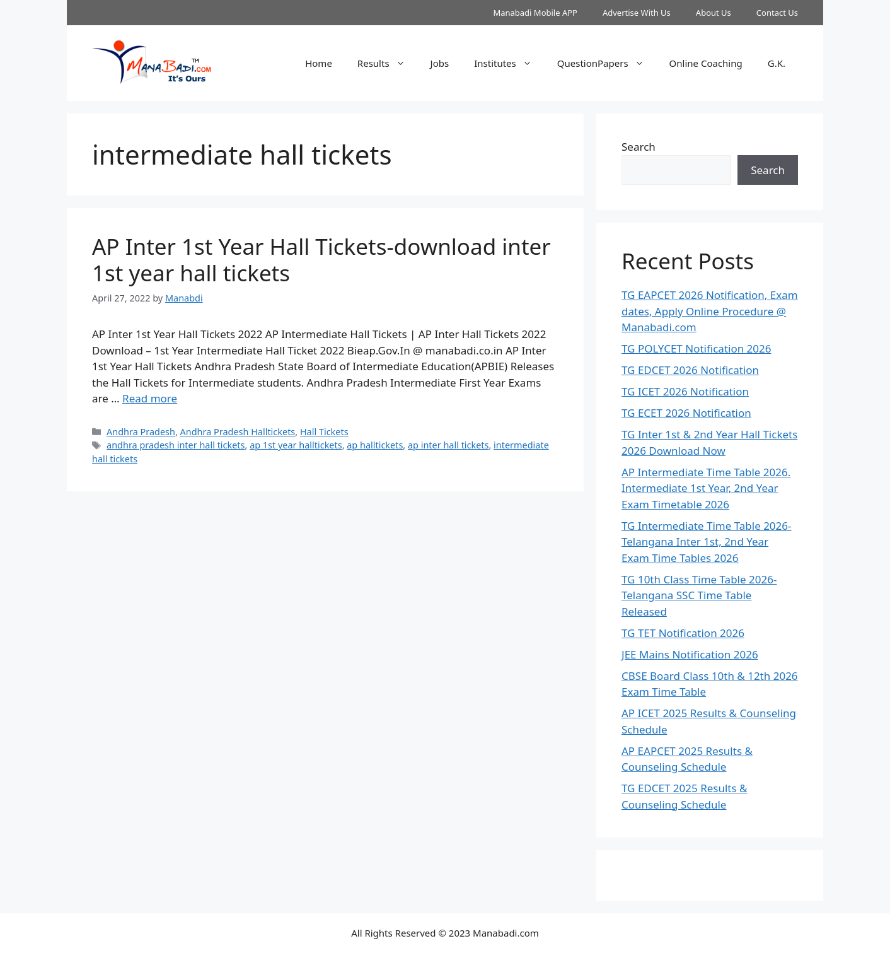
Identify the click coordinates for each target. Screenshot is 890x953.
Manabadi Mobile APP (535, 12)
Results (387, 63)
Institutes (509, 63)
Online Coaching (706, 63)
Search (638, 146)
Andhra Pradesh (141, 432)
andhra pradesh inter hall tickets (176, 445)
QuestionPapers (607, 63)
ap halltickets (375, 445)
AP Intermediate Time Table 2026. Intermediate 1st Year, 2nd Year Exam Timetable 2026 (705, 488)
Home (318, 63)
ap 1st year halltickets (296, 445)
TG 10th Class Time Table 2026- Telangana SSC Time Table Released (699, 595)
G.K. (776, 63)
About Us (713, 12)
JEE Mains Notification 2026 (689, 654)
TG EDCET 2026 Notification (690, 370)
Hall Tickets (324, 432)
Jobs (440, 63)
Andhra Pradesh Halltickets (238, 432)
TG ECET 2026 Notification (686, 413)
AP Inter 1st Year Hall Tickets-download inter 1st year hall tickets (321, 259)
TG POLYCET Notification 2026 (696, 348)
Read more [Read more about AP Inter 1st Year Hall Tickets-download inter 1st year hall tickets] (149, 398)
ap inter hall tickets (448, 445)
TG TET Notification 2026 (682, 633)
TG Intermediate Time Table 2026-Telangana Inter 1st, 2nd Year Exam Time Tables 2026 (706, 541)
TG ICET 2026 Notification (685, 391)
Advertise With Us (637, 12)
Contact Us (777, 12)
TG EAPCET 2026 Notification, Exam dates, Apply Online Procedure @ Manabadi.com (709, 311)
